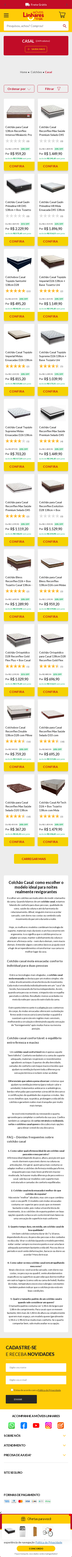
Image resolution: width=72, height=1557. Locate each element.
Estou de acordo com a (37, 1390)
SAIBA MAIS (36, 49)
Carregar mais (34, 859)
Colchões (36, 72)
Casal (48, 72)
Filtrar (52, 89)
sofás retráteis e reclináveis (48, 1120)
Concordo (36, 1548)
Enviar (18, 1399)
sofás (11, 1124)
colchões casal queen (27, 1124)
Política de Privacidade (49, 1390)
